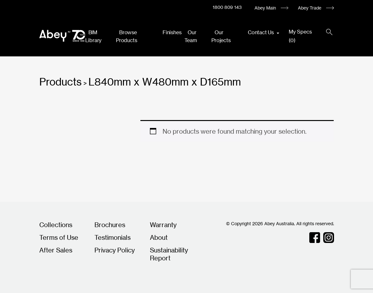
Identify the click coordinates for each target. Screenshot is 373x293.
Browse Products (126, 36)
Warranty (163, 225)
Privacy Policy (114, 250)
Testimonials (112, 237)
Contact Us (261, 32)
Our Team (190, 36)
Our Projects (220, 36)
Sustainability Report (169, 254)
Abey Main (265, 7)
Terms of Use (58, 237)
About (159, 237)
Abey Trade (309, 7)
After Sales (55, 250)
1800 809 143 (227, 7)
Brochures (109, 225)
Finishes (172, 32)
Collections (55, 225)
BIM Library (93, 36)
